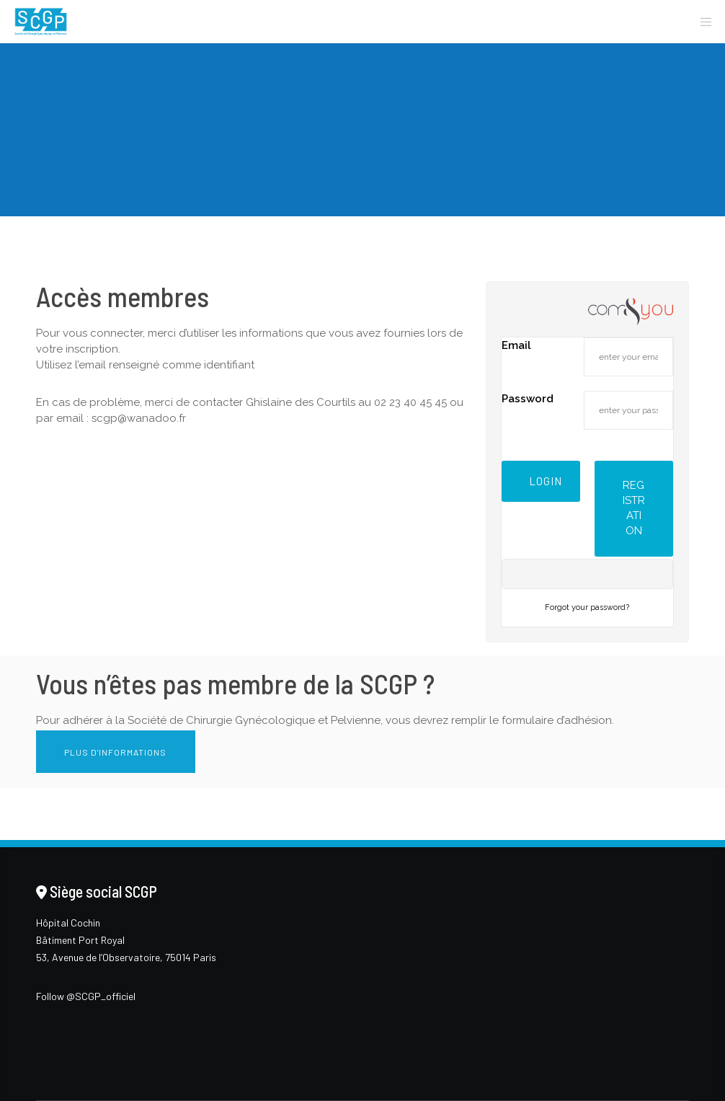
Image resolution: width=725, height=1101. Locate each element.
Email (516, 345)
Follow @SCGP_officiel (85, 996)
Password (527, 398)
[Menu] (701, 21)
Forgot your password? (587, 607)
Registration (634, 508)
